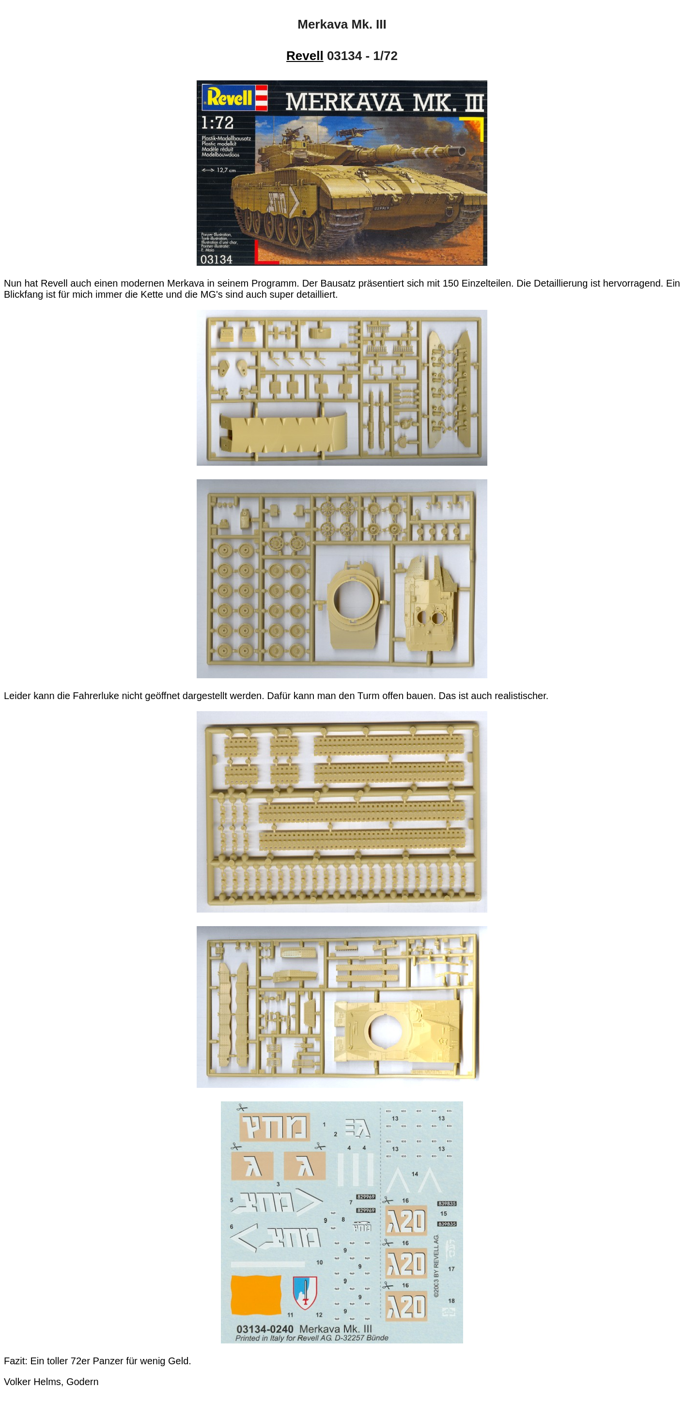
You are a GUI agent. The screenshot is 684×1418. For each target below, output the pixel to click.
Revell (305, 55)
